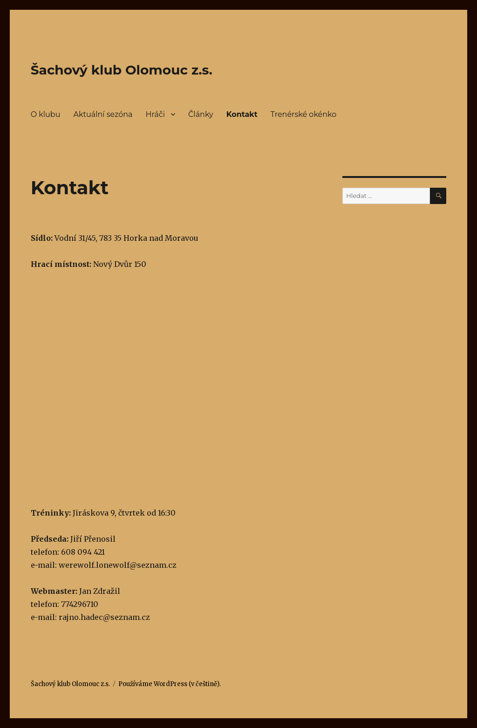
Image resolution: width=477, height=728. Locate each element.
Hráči (155, 114)
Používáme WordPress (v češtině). (169, 684)
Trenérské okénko (304, 114)
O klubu (46, 114)
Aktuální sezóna (102, 114)
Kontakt (242, 114)
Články (200, 114)
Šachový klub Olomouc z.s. (121, 70)
